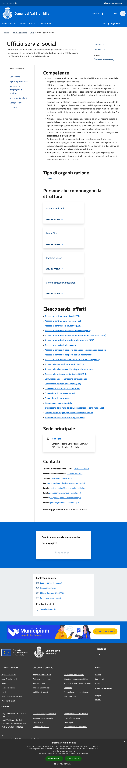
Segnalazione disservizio (43, 717)
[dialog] (63, 753)
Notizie (98, 674)
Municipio (56, 438)
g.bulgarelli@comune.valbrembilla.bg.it (65, 497)
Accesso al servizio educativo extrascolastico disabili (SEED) (72, 359)
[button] (63, 764)
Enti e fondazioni (8, 687)
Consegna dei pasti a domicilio (58, 403)
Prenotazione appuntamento (44, 713)
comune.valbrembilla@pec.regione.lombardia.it (66, 483)
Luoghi (98, 695)
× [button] (124, 742)
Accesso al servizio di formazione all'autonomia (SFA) (69, 340)
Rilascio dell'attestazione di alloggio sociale (65, 417)
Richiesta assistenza (41, 726)
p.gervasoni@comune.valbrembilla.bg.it (65, 492)
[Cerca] (123, 13)
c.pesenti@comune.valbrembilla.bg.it (64, 502)
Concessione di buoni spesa (57, 398)
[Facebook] (101, 13)
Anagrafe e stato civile (42, 674)
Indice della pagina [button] (17, 69)
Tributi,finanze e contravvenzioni (77, 683)
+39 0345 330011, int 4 (62, 478)
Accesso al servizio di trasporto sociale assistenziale (68, 354)
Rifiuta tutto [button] (73, 758)
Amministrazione (20, 32)
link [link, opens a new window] (86, 753)
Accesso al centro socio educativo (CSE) (63, 325)
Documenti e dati (8, 700)
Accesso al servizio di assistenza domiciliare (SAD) (68, 330)
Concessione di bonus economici (60, 393)
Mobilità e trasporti (40, 692)
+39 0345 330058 (81, 468)
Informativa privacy (72, 717)
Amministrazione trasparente (76, 713)
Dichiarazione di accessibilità (75, 726)
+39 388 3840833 (74, 473)
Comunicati (100, 679)
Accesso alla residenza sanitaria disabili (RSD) (66, 374)
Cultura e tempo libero (42, 679)
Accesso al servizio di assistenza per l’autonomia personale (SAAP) (75, 335)
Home (6, 32)
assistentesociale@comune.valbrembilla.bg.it (67, 488)
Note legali (68, 722)
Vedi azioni (100, 49)
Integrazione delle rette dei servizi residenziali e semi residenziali (74, 407)
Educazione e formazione (74, 674)
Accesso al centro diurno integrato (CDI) (63, 321)
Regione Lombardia (9, 3)
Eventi (98, 699)
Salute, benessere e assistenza (76, 692)
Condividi (100, 44)
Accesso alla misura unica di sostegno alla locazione (69, 369)
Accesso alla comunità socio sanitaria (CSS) (64, 364)
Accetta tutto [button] (54, 758)
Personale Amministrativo (12, 696)
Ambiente (68, 687)
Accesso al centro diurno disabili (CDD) (62, 316)
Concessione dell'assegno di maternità (62, 388)
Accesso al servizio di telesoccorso (60, 345)
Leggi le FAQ (38, 722)
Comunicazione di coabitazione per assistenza (66, 378)
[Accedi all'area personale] (113, 3)
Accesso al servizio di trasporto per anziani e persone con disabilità (75, 349)
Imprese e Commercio (41, 687)
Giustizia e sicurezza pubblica (76, 678)
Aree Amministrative (10, 679)
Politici (4, 692)
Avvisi (97, 683)
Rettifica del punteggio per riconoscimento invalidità (69, 412)
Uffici (32, 32)
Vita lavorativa (39, 683)
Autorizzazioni (70, 696)
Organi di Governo (8, 674)
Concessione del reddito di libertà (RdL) (63, 383)
